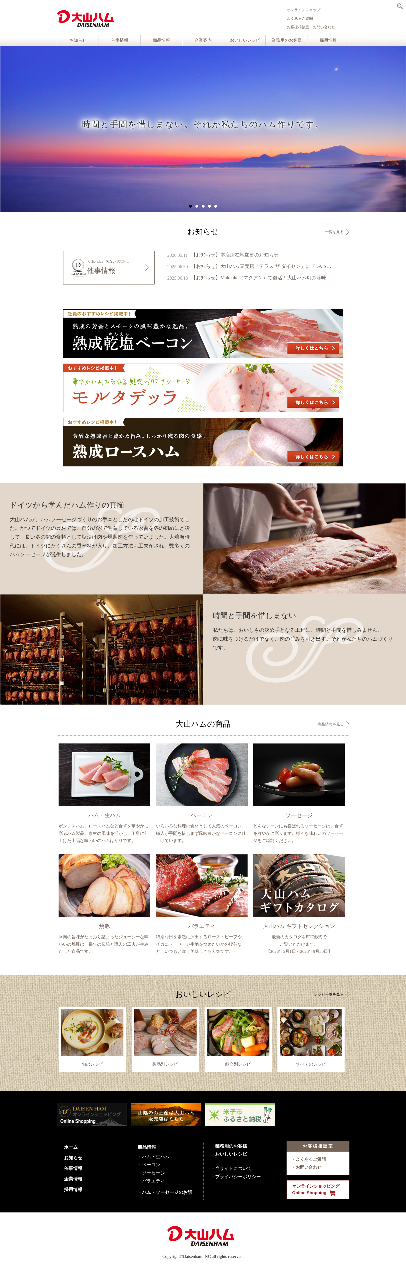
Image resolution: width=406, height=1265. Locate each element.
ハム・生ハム (155, 1156)
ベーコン (151, 1164)
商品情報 (161, 40)
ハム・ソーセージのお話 (167, 1192)
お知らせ (78, 40)
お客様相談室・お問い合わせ (311, 27)
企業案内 (203, 40)
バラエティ (153, 1180)
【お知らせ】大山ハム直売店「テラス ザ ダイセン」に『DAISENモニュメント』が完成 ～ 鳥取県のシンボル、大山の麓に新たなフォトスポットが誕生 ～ (262, 266)
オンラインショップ (303, 10)
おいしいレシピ (245, 40)
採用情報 (328, 40)
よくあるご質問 (300, 18)
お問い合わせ (308, 1167)
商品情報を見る (331, 724)
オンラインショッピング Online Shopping (315, 1190)
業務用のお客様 (287, 40)
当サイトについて (233, 1168)
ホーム (71, 1147)
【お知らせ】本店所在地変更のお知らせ (235, 255)
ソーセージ (153, 1172)
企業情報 (73, 1178)
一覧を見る (334, 232)
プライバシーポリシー (238, 1176)
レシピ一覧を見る (329, 994)
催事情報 (119, 40)
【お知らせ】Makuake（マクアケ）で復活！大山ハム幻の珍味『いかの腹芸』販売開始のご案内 (262, 277)
